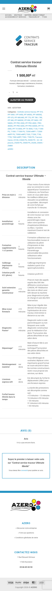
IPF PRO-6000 (18, 126)
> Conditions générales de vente (26, 538)
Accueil (8, 15)
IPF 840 (11, 120)
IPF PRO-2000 (18, 123)
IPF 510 (40, 112)
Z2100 (15, 140)
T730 (39, 134)
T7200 (44, 17)
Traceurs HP (34, 17)
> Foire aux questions (26, 533)
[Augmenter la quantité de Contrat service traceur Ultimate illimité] (17, 92)
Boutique (18, 15)
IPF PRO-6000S (31, 126)
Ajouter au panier (21, 100)
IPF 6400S (28, 115)
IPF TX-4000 (28, 129)
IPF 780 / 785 (37, 117)
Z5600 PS (26, 143)
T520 (28, 134)
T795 (10, 137)
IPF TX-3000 (17, 129)
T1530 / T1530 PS (18, 131)
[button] (3, 8)
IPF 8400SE (18, 120)
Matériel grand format (35, 15)
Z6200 (33, 143)
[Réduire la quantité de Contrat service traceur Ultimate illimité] (9, 92)
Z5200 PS (18, 143)
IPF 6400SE (37, 115)
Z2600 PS (23, 140)
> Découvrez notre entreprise (26, 528)
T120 (35, 129)
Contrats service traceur (26, 112)
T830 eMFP (16, 137)
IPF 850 (27, 120)
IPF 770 (28, 117)
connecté (24, 470)
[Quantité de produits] (13, 92)
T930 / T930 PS (28, 137)
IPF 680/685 (19, 117)
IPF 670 (11, 117)
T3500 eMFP (20, 134)
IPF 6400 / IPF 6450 (15, 115)
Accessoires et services (15, 17)
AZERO (10, 149)
